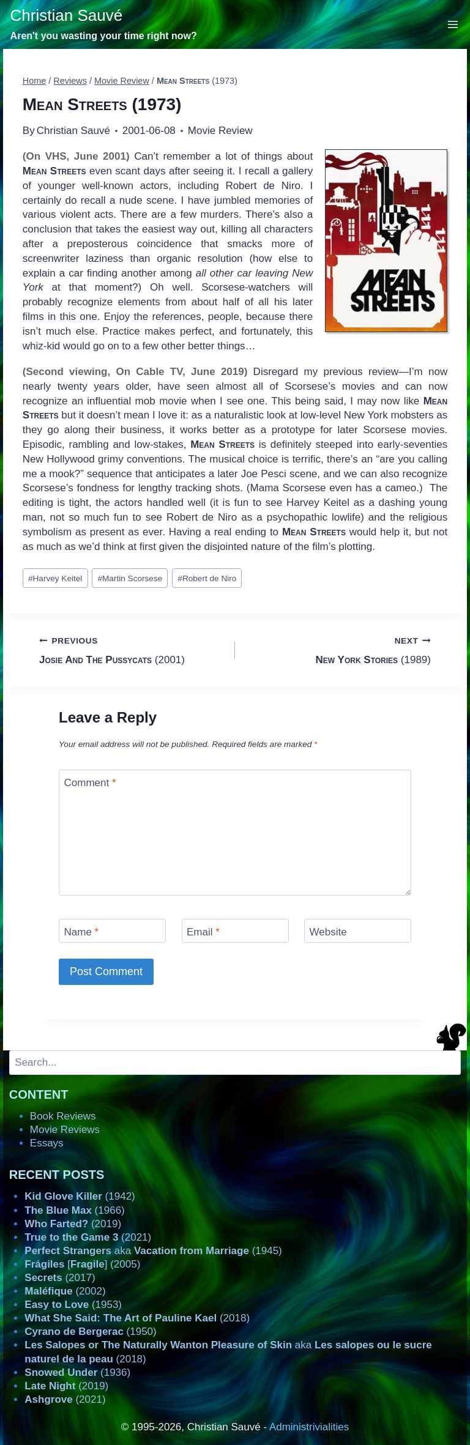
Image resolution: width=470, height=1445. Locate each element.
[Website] (357, 931)
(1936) (77, 1372)
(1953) (73, 1304)
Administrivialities (309, 1427)
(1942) (79, 1196)
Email (203, 932)
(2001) (132, 649)
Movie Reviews (65, 1129)
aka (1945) (153, 1251)
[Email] (235, 931)
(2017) (59, 1277)
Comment (90, 783)
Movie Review (220, 130)
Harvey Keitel (55, 578)
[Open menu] (453, 24)
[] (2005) (82, 1264)
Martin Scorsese (129, 578)
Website (328, 932)
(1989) (338, 649)
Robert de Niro (206, 578)
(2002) (64, 1291)
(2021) (87, 1237)
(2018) (137, 1318)
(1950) (90, 1331)
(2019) (72, 1224)
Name (81, 932)
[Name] (112, 931)
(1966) (74, 1210)
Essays (47, 1143)
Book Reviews (63, 1116)
